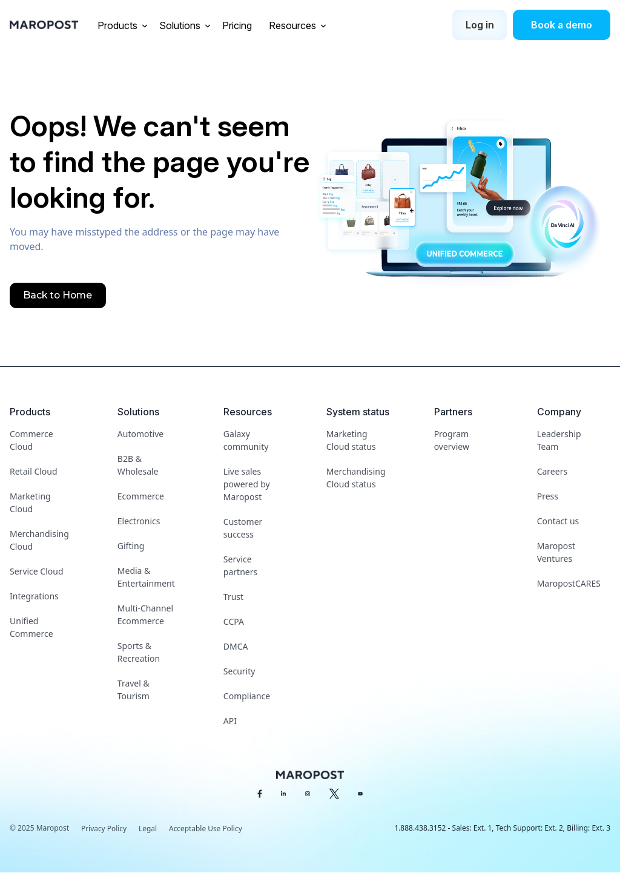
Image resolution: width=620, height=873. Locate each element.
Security (239, 671)
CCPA (233, 621)
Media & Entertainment (146, 577)
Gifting (131, 546)
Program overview (451, 440)
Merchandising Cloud (39, 540)
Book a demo (561, 25)
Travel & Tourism (133, 689)
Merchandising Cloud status (356, 478)
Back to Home (58, 295)
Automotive (140, 434)
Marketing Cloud (30, 502)
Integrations (34, 596)
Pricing (238, 25)
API (230, 720)
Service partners (240, 565)
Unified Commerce (31, 627)
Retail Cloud (34, 471)
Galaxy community (245, 440)
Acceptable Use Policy (206, 828)
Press (547, 496)
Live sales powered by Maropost (246, 484)
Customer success (243, 528)
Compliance (246, 696)
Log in (480, 25)
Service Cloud (37, 571)
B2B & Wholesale (138, 465)
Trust (233, 596)
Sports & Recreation (138, 652)
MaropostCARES (569, 583)
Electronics (138, 521)
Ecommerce (140, 496)
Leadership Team (559, 440)
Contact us (558, 521)
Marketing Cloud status (351, 440)
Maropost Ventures (556, 552)
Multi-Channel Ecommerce (145, 614)
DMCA (235, 646)
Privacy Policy (104, 828)
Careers (552, 471)
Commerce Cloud (31, 440)
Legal (148, 828)
